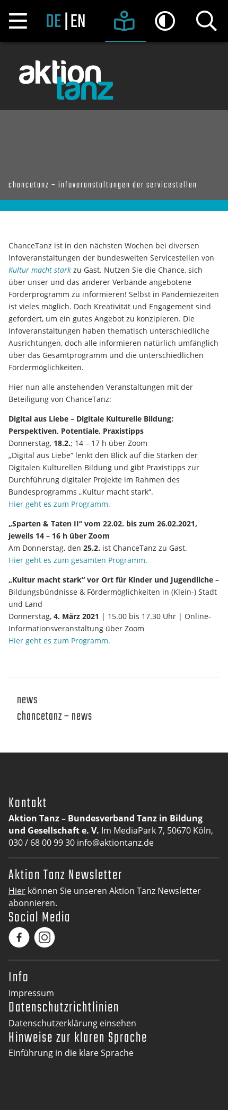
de (53, 22)
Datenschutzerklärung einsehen (72, 1023)
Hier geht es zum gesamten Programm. (77, 560)
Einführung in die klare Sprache (71, 1053)
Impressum (31, 993)
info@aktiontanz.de (115, 842)
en (77, 22)
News (27, 700)
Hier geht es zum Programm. (59, 504)
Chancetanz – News (54, 717)
